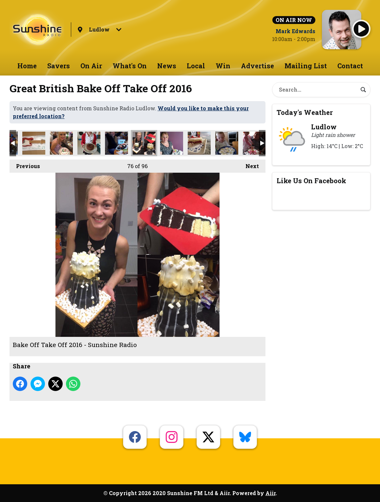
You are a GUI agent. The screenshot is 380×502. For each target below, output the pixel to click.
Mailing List (306, 65)
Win (223, 65)
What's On (130, 65)
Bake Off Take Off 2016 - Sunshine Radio (33, 143)
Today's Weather (305, 112)
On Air (91, 65)
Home (27, 65)
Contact (350, 65)
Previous (25, 164)
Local (196, 65)
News (166, 65)
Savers (58, 65)
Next (249, 164)
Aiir (270, 493)
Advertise (257, 65)
